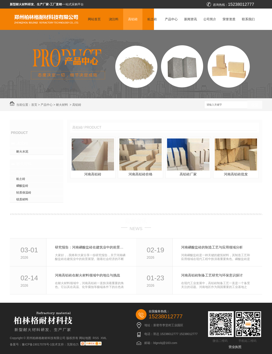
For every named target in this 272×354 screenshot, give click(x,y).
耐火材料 (62, 104)
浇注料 (113, 19)
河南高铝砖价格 (140, 174)
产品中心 (171, 19)
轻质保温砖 (23, 192)
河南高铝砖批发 (236, 174)
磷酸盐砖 (22, 185)
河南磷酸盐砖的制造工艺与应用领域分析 (212, 247)
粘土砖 (152, 19)
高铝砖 (133, 19)
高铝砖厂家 (188, 174)
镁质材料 (22, 199)
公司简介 (209, 19)
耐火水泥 (22, 151)
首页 (34, 104)
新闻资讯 (190, 19)
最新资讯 (136, 221)
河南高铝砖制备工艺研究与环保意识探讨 (212, 275)
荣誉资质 (229, 19)
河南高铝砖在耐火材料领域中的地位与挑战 (87, 275)
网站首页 (94, 19)
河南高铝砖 (92, 174)
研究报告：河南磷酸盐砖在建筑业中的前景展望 (91, 247)
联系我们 (248, 19)
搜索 (254, 105)
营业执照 (235, 347)
